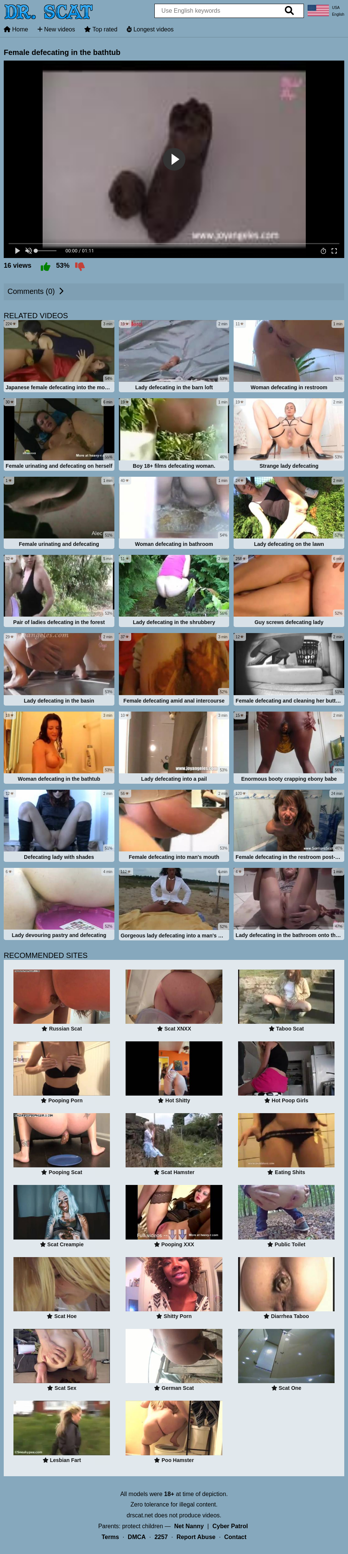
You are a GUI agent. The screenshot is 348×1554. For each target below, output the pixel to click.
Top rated (100, 29)
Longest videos (150, 29)
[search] (289, 11)
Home (16, 29)
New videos (56, 29)
